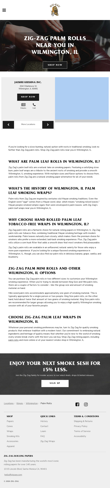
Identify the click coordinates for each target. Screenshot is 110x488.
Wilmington (32, 403)
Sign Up (55, 383)
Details (23, 106)
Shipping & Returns (83, 421)
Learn (43, 431)
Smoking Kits (13, 436)
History (44, 421)
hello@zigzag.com (13, 474)
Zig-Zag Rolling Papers (18, 456)
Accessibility (80, 436)
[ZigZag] (55, 10)
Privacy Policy (80, 426)
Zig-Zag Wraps (47, 441)
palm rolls (13, 340)
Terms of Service (82, 431)
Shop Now (55, 65)
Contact (44, 426)
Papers (10, 421)
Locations (9, 403)
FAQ (42, 436)
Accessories (12, 441)
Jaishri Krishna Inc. (28, 82)
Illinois (19, 403)
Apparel (11, 446)
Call (34, 106)
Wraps (10, 431)
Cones (10, 426)
